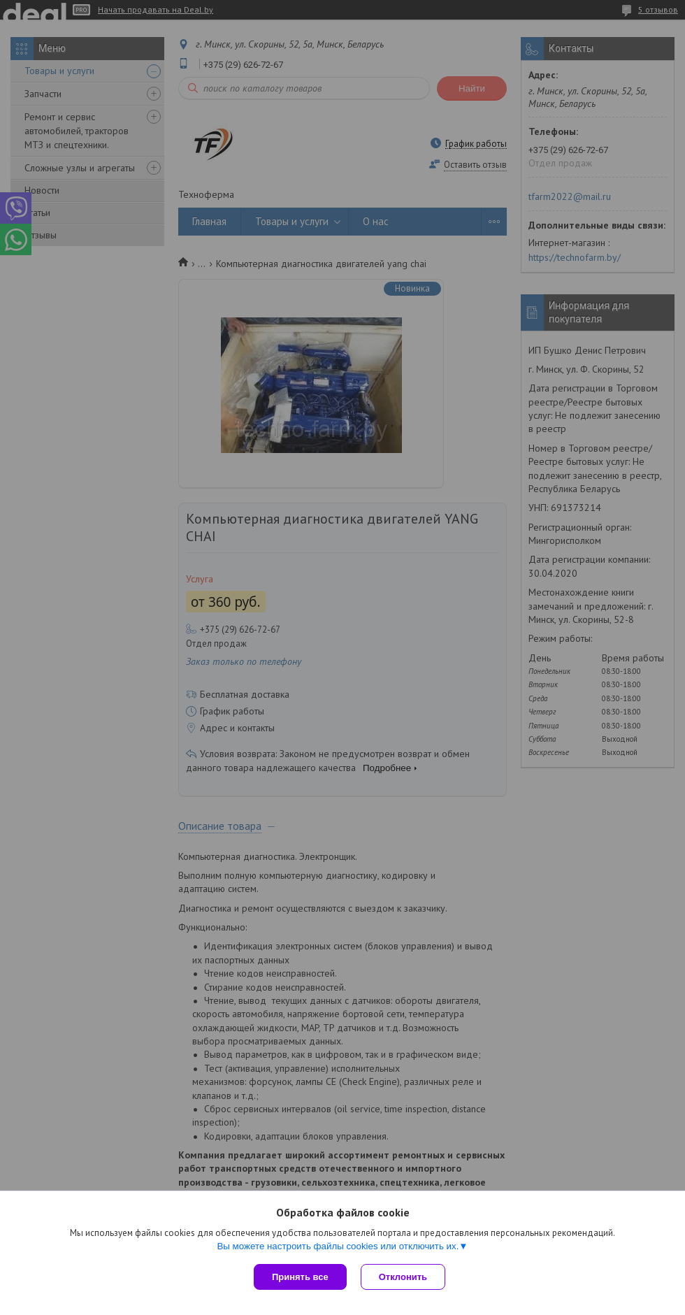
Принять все (300, 1277)
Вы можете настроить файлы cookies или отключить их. (338, 1246)
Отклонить (403, 1277)
